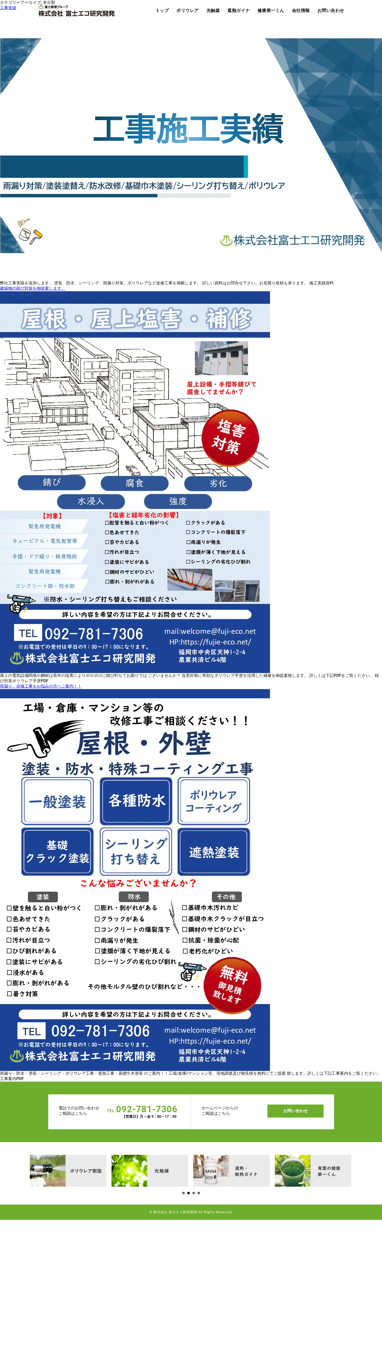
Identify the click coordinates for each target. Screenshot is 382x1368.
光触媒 (213, 10)
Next (34, 1170)
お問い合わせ (330, 10)
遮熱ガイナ (238, 10)
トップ (162, 10)
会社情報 (301, 10)
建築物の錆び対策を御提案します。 (32, 288)
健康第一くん (270, 10)
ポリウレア (187, 10)
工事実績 (8, 7)
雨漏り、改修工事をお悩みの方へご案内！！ (41, 686)
